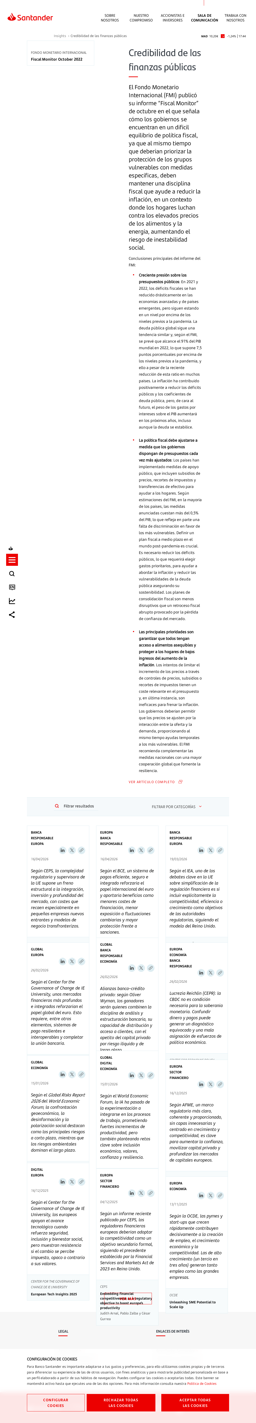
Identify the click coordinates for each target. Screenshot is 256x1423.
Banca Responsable (42, 835)
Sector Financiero (179, 1075)
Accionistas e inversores (172, 17)
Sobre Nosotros (110, 17)
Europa (37, 843)
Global (37, 949)
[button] (13, 691)
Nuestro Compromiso (141, 17)
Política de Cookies (202, 1383)
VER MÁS (127, 1298)
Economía (108, 961)
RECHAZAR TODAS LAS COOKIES (121, 1402)
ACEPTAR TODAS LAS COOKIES (195, 1402)
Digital (106, 1063)
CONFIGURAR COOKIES (55, 1402)
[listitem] (13, 691)
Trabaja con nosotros (235, 17)
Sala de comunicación (204, 17)
